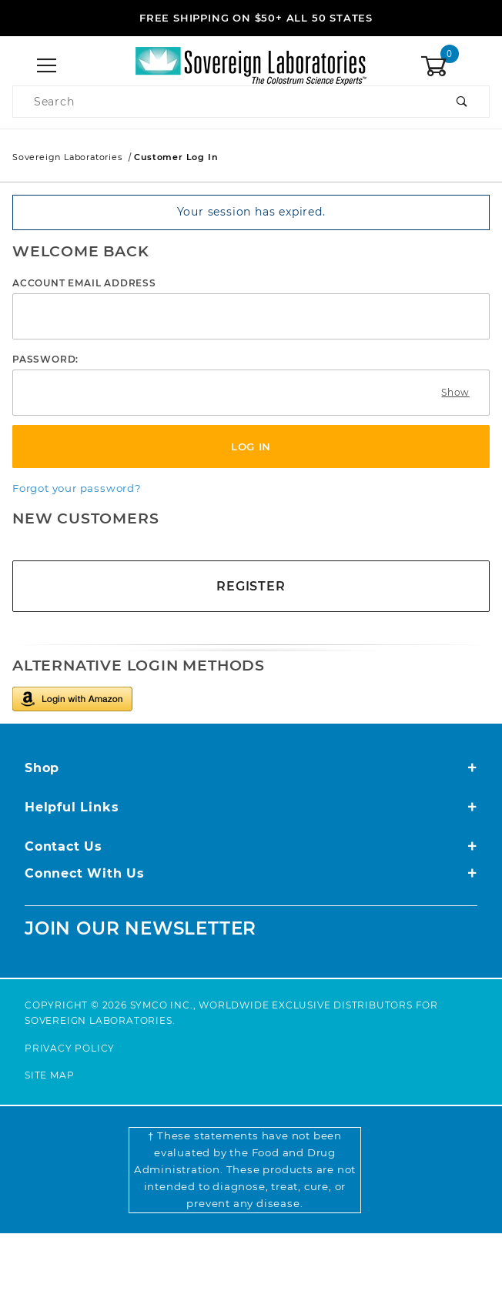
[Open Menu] (47, 66)
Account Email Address (84, 283)
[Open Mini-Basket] (455, 66)
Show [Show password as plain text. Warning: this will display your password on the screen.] (455, 392)
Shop (251, 768)
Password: (45, 359)
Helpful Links (251, 807)
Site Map (49, 1075)
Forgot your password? (77, 488)
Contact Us (251, 846)
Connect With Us (251, 873)
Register (250, 586)
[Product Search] (224, 101)
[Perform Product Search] (462, 101)
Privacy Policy (70, 1048)
